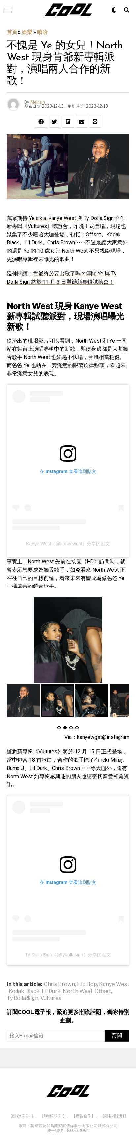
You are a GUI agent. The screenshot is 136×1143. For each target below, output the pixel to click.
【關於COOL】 (21, 1115)
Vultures (50, 998)
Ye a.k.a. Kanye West (52, 218)
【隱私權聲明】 (114, 1115)
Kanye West (114, 984)
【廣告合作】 (83, 1115)
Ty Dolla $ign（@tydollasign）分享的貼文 (68, 954)
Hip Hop (87, 984)
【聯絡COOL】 (53, 1115)
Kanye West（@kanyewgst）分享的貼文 (68, 543)
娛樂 (27, 32)
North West (78, 991)
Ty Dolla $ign (22, 998)
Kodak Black (24, 991)
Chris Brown (59, 984)
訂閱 (117, 1035)
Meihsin (38, 102)
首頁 (12, 32)
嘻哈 (42, 32)
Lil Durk (51, 991)
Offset (103, 991)
